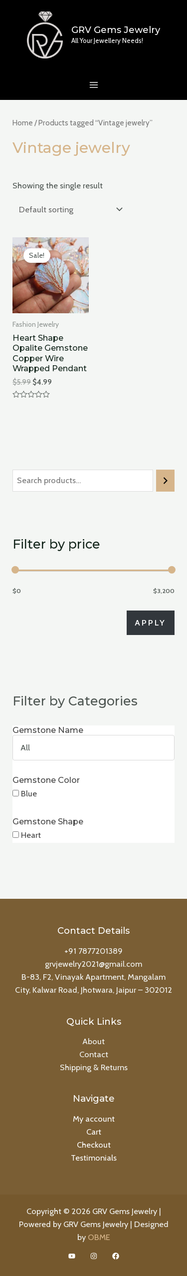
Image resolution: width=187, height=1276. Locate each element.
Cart (93, 1132)
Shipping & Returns (94, 1067)
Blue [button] (29, 793)
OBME (99, 1237)
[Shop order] (68, 209)
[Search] (165, 481)
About (93, 1041)
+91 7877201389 (93, 951)
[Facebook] (115, 1256)
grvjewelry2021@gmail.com (93, 964)
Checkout (94, 1145)
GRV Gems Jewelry (115, 29)
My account (94, 1119)
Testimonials (94, 1158)
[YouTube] (71, 1256)
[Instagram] (93, 1256)
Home (22, 122)
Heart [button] (31, 835)
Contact (93, 1054)
